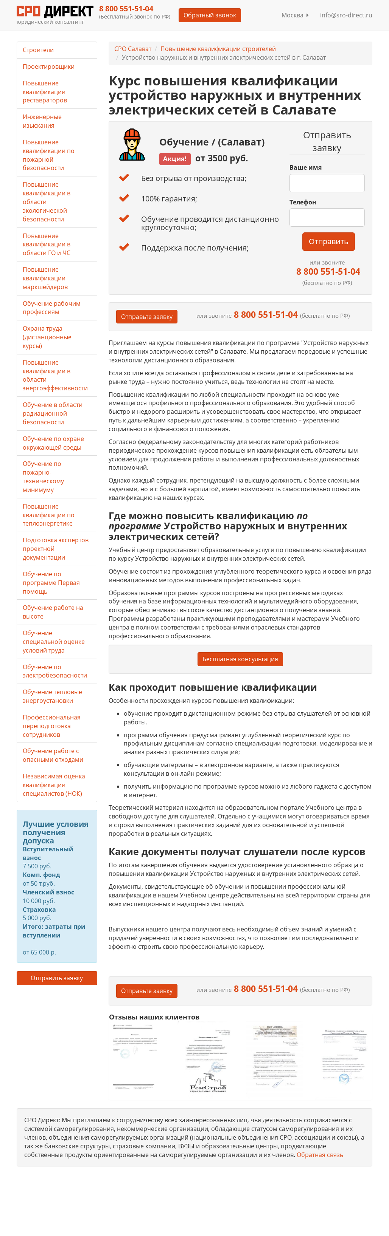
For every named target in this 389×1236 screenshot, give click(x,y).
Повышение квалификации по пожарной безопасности (49, 155)
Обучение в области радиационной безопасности (52, 413)
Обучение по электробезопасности (55, 671)
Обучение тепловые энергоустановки (52, 696)
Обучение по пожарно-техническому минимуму (43, 476)
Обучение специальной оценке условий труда (54, 641)
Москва (295, 15)
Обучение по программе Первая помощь (51, 583)
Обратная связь (320, 1155)
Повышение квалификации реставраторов (45, 92)
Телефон (302, 202)
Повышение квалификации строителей (218, 49)
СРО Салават (132, 49)
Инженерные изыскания (42, 121)
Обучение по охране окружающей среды (53, 443)
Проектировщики (49, 66)
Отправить (329, 241)
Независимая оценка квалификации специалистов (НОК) (54, 785)
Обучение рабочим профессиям (52, 307)
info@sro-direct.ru (346, 15)
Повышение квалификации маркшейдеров (45, 278)
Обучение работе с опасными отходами (53, 755)
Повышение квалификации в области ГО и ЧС (46, 244)
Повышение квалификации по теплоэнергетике (49, 515)
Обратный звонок (210, 15)
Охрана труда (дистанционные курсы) (47, 337)
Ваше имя (305, 167)
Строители (38, 50)
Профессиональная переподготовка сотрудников (52, 726)
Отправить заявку (57, 978)
